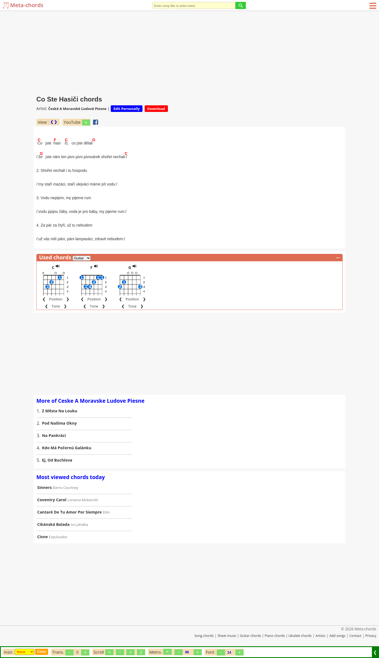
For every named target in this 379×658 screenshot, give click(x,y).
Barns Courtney (65, 487)
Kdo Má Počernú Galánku (66, 447)
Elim (106, 512)
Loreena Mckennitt (83, 499)
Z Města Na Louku (59, 410)
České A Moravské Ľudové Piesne (77, 108)
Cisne (42, 536)
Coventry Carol (51, 499)
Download (156, 108)
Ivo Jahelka (79, 524)
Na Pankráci (54, 435)
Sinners (44, 487)
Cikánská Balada (53, 524)
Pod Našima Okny (59, 423)
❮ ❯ (53, 122)
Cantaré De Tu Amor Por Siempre (69, 512)
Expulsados (58, 536)
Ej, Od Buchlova (57, 460)
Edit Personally (126, 108)
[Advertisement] (189, 52)
